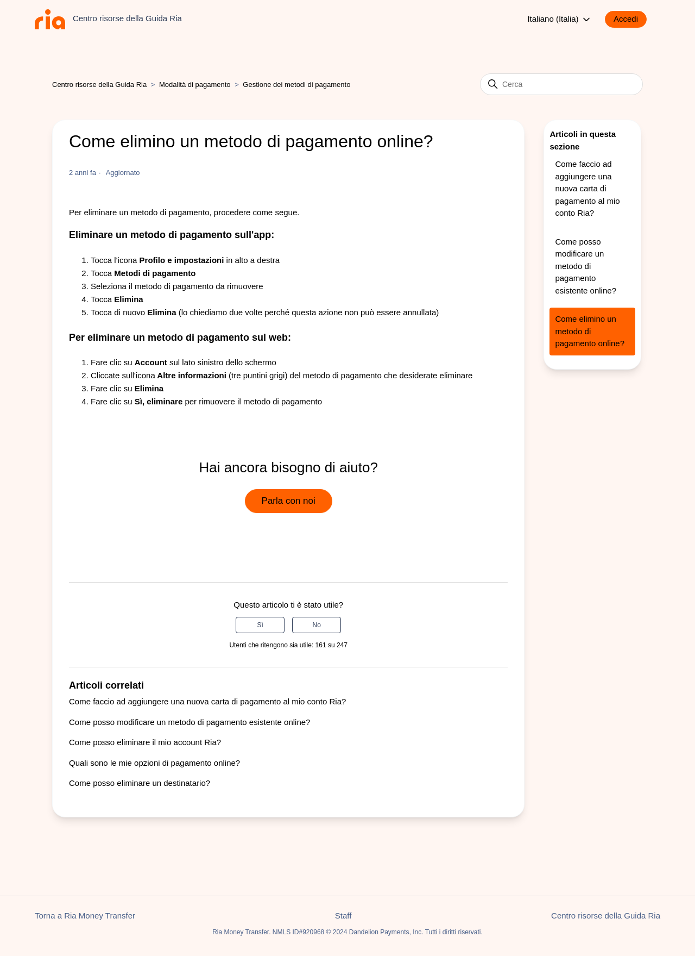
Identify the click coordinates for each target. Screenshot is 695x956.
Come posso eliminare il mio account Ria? (145, 742)
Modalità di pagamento (195, 84)
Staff (343, 915)
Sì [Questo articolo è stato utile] (260, 625)
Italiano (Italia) (559, 19)
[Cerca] (561, 84)
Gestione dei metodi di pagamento (296, 84)
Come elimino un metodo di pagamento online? (589, 331)
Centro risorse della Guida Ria (99, 84)
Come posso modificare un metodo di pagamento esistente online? (189, 722)
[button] (631, 19)
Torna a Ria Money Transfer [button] (85, 915)
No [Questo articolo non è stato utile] (317, 625)
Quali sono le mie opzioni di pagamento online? (154, 762)
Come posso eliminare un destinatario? (139, 783)
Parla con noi (288, 501)
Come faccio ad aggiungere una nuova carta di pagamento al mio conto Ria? (207, 701)
